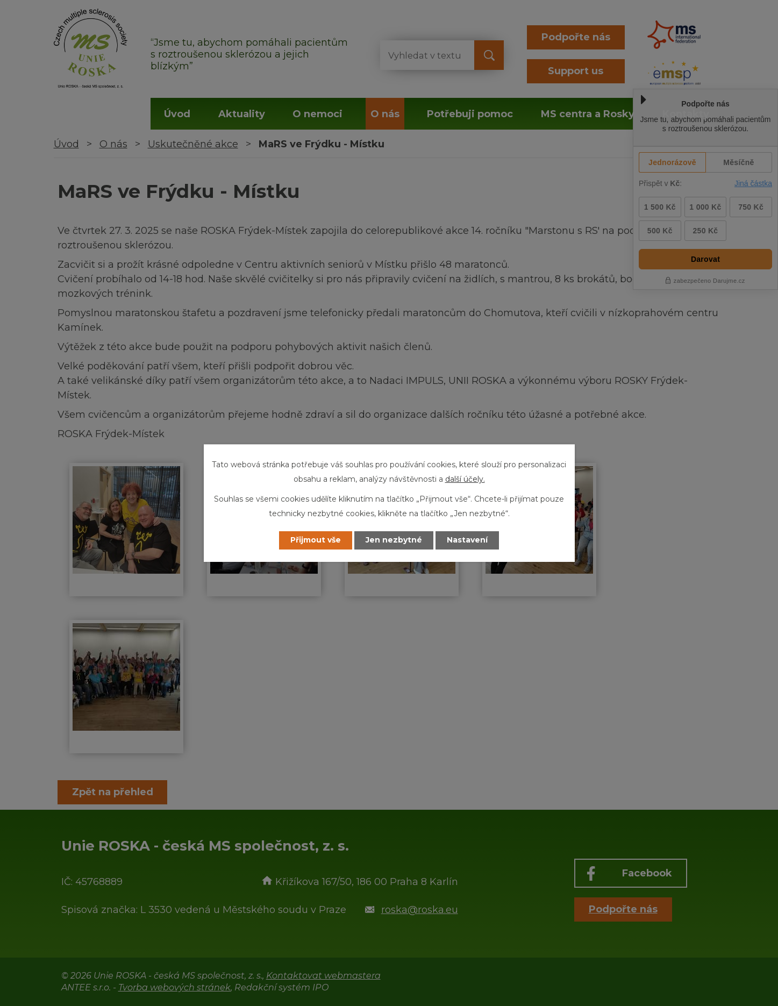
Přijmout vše (315, 540)
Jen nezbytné (394, 540)
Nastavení (467, 540)
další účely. (465, 479)
